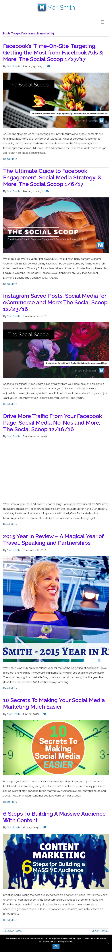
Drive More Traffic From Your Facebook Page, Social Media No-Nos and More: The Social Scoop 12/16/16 (52, 422)
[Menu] (105, 22)
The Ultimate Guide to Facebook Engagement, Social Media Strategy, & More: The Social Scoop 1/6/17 (52, 177)
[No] (108, 943)
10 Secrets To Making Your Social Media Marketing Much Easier (54, 703)
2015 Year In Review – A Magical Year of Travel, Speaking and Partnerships (53, 539)
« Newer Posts (12, 930)
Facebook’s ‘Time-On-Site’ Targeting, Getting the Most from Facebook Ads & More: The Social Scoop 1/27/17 (53, 52)
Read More (10, 158)
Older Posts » (100, 930)
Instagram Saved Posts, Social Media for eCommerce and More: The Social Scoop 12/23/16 (55, 302)
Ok (56, 946)
